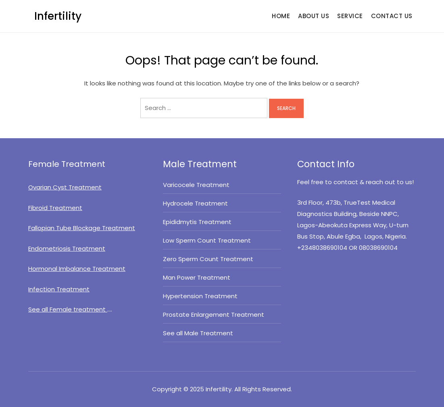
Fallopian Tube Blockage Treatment (81, 228)
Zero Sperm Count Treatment (208, 259)
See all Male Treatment (199, 333)
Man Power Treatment (196, 277)
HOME (281, 16)
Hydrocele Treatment (195, 203)
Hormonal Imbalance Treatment (76, 268)
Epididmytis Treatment (197, 222)
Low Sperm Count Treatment (207, 240)
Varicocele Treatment (196, 185)
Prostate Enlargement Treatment (213, 314)
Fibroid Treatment (55, 208)
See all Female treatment (67, 309)
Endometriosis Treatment (66, 248)
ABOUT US (313, 16)
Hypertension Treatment (200, 296)
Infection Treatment (59, 289)
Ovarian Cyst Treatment (65, 187)
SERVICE (350, 16)
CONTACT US (392, 16)
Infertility (57, 16)
